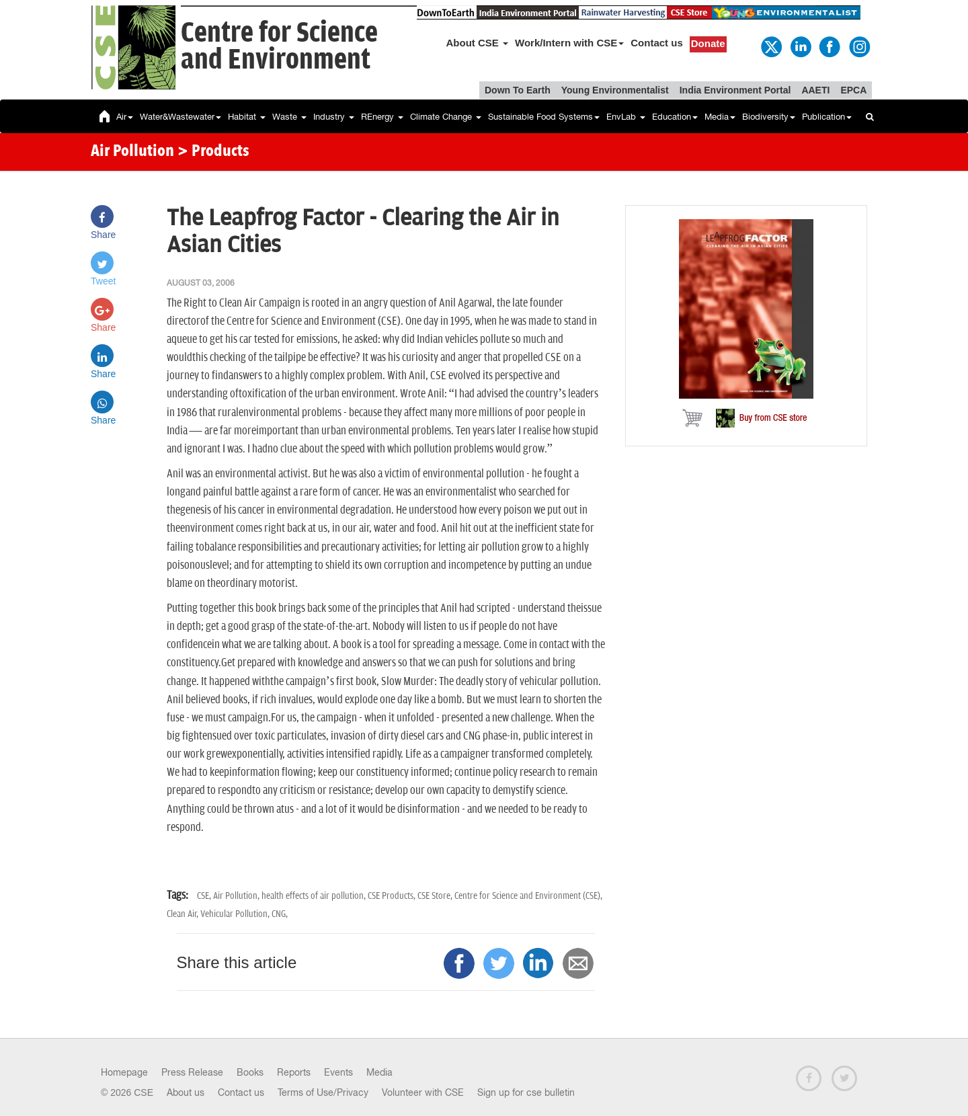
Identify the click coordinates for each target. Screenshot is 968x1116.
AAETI (815, 90)
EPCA (853, 90)
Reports (294, 1072)
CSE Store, (435, 896)
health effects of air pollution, (314, 896)
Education (675, 117)
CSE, (205, 896)
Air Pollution (132, 152)
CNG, (280, 914)
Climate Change (445, 117)
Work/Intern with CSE (569, 42)
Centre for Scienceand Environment (279, 46)
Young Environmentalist (615, 90)
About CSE (477, 42)
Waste (289, 117)
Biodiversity (768, 117)
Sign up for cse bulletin (526, 1092)
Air (124, 117)
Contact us (657, 42)
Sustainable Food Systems (544, 117)
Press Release (192, 1072)
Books (250, 1072)
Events (338, 1072)
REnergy (382, 117)
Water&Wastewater (180, 117)
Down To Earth (518, 90)
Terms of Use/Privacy (323, 1092)
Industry (333, 117)
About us (185, 1092)
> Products (213, 152)
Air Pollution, (237, 896)
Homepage (124, 1072)
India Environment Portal (735, 90)
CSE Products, (392, 896)
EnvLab (625, 117)
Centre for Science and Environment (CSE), (528, 896)
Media (719, 117)
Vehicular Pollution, (236, 914)
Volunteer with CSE (423, 1092)
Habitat (247, 117)
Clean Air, (183, 914)
